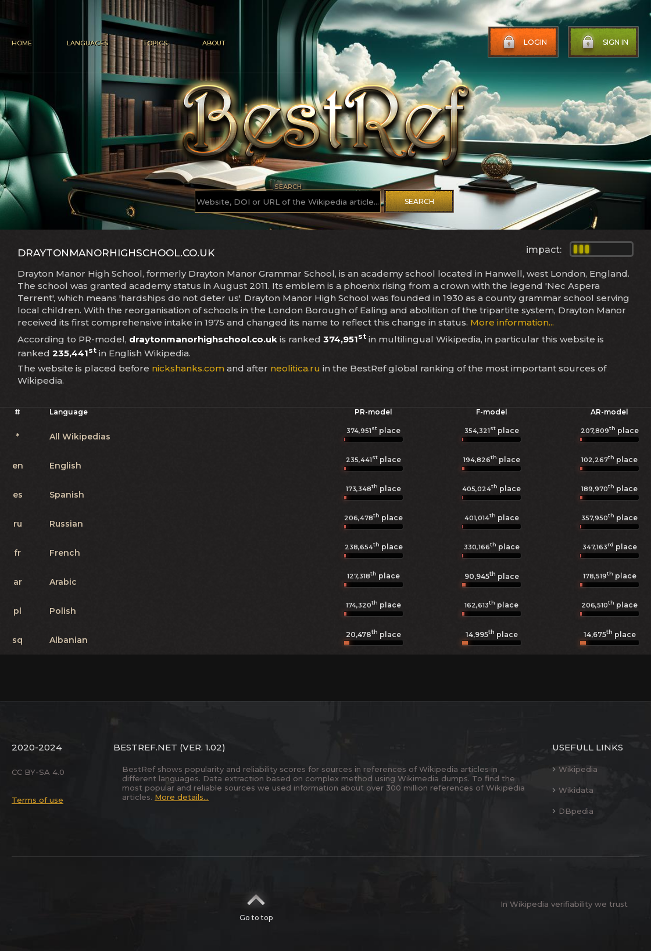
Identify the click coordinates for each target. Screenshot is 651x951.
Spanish (66, 494)
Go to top (256, 904)
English (65, 465)
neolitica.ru (295, 368)
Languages (87, 43)
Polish (62, 611)
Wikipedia (575, 769)
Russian (66, 524)
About (214, 43)
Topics (155, 43)
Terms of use (37, 800)
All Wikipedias (79, 436)
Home (22, 43)
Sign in (604, 42)
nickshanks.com (188, 368)
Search (419, 201)
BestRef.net (145, 747)
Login (523, 42)
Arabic (63, 582)
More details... (182, 797)
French (64, 553)
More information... (512, 322)
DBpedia (572, 811)
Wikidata (572, 790)
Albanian (68, 640)
